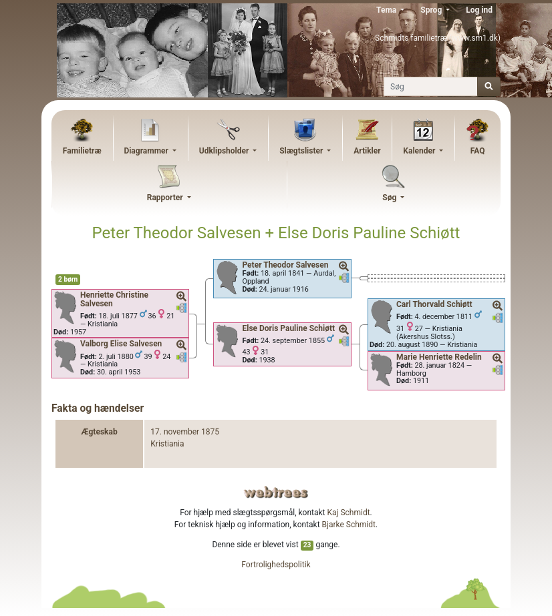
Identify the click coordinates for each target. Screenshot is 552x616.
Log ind (479, 10)
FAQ (477, 151)
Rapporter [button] (166, 197)
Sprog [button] (432, 10)
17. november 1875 (184, 431)
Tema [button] (387, 10)
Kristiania (167, 443)
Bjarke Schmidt (349, 524)
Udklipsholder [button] (225, 151)
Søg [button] (390, 197)
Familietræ (82, 151)
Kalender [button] (420, 151)
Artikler (367, 151)
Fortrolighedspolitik (275, 564)
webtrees (276, 492)
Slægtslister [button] (302, 151)
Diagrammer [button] (147, 151)
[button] (181, 297)
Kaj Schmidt (348, 512)
